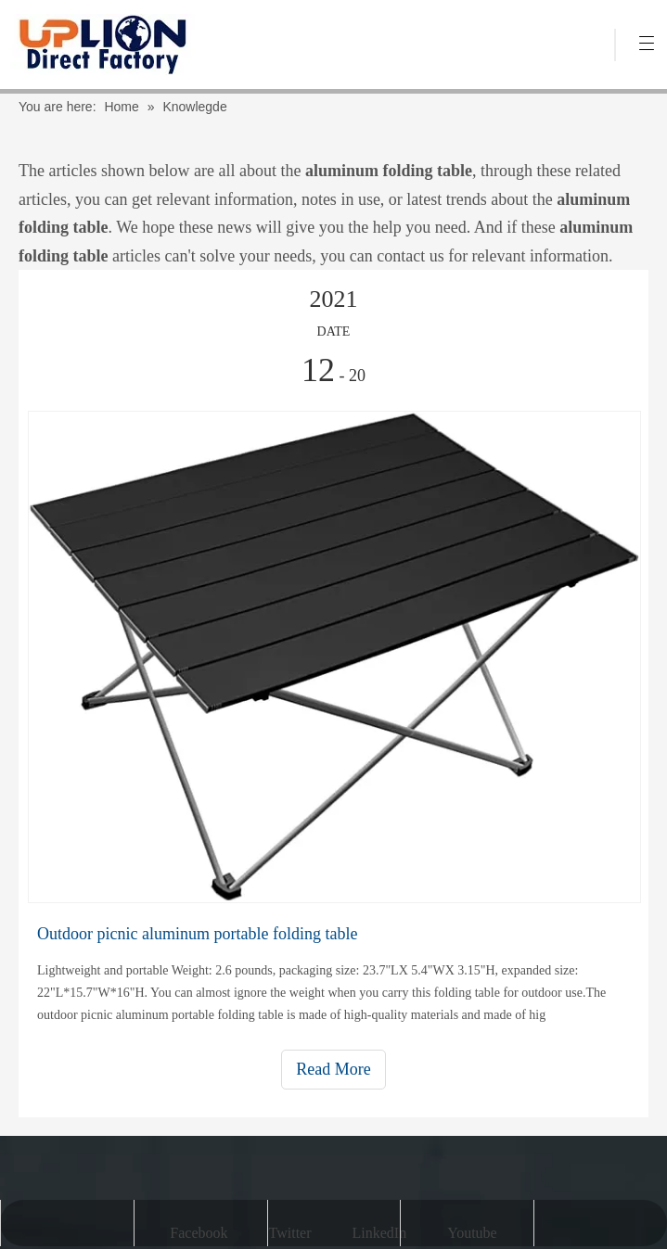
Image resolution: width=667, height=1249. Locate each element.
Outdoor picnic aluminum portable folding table (197, 933)
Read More (333, 1069)
